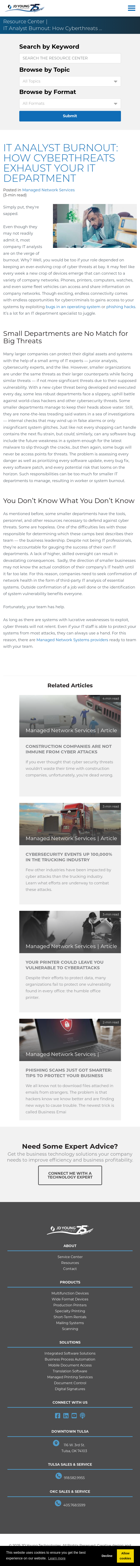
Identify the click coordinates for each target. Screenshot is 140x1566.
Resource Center (23, 21)
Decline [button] (107, 1556)
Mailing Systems (70, 1323)
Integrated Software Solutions (70, 1353)
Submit (70, 116)
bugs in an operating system (73, 307)
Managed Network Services (48, 190)
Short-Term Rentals (70, 1317)
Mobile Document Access (70, 1365)
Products (70, 1282)
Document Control (70, 1383)
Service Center (70, 1257)
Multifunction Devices (70, 1293)
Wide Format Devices (70, 1299)
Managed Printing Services (70, 1377)
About (70, 1246)
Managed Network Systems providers (72, 640)
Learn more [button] (57, 1558)
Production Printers (70, 1305)
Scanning (70, 1329)
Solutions (70, 1342)
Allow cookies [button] (125, 1556)
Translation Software (70, 1371)
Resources (70, 1263)
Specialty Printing (70, 1311)
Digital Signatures (70, 1389)
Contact (70, 1269)
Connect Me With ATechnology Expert (70, 1175)
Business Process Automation (70, 1359)
